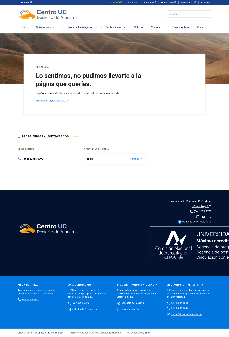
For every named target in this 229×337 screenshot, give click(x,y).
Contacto (202, 27)
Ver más (136, 159)
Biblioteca (148, 2)
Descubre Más (181, 27)
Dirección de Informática (50, 332)
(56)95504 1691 (179, 303)
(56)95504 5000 (80, 303)
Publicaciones (116, 27)
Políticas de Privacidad (194, 221)
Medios (133, 2)
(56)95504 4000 (30, 299)
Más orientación (130, 309)
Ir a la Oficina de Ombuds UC (186, 314)
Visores (157, 27)
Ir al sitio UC (24, 2)
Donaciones (167, 2)
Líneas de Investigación (81, 27)
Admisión (115, 2)
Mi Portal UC (187, 2)
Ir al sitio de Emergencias (85, 309)
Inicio (25, 27)
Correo (206, 2)
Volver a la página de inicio (53, 100)
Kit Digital (144, 332)
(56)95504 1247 (179, 308)
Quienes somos (47, 27)
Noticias (138, 27)
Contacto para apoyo (132, 303)
